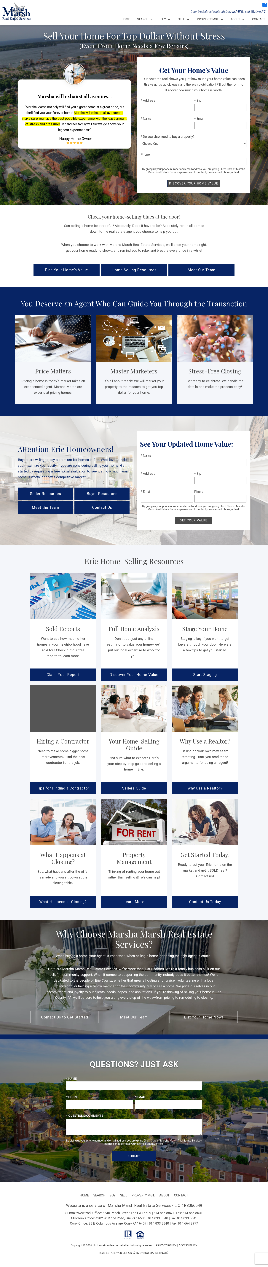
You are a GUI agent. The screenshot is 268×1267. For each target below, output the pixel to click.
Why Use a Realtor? (204, 788)
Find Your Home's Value (66, 270)
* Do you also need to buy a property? (167, 137)
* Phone (72, 1097)
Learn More (134, 902)
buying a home (76, 956)
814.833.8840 (158, 1218)
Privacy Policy (166, 1245)
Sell (123, 1195)
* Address (148, 100)
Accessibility (188, 1245)
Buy (113, 1195)
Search (99, 1195)
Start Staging (205, 674)
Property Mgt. (143, 1195)
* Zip (197, 100)
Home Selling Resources (134, 270)
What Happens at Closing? (63, 902)
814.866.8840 (164, 1213)
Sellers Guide (134, 788)
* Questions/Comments (84, 1116)
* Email (199, 118)
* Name (146, 118)
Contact (258, 19)
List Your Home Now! (203, 1017)
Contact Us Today (205, 902)
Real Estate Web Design (117, 1253)
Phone (145, 154)
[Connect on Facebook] (264, 5)
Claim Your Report (63, 674)
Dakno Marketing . (154, 1253)
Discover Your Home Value (134, 674)
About (164, 1195)
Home (126, 19)
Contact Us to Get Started (64, 1017)
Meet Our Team (201, 270)
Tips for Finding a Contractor (63, 788)
